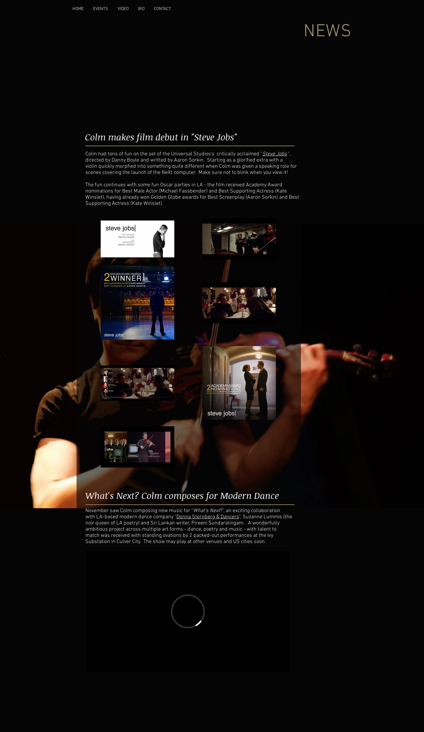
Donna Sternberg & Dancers (207, 517)
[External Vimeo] (187, 611)
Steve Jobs (274, 154)
